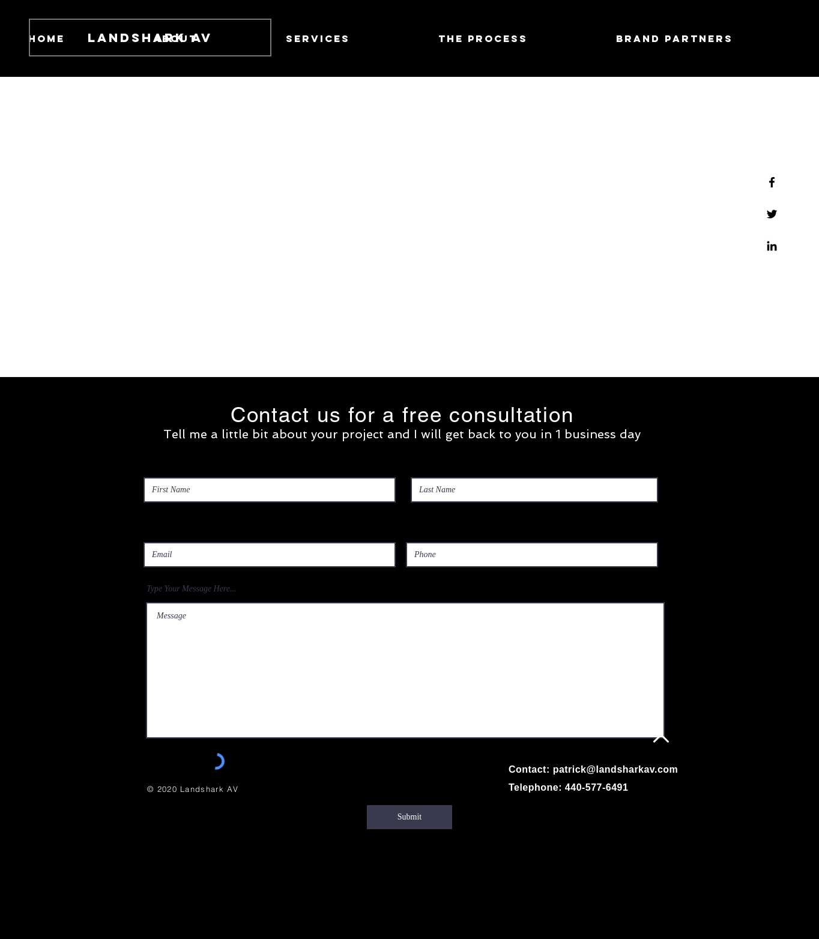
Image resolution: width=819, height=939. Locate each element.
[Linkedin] (772, 246)
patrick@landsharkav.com (615, 769)
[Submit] (409, 817)
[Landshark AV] (150, 37)
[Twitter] (772, 214)
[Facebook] (772, 182)
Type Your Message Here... (192, 589)
